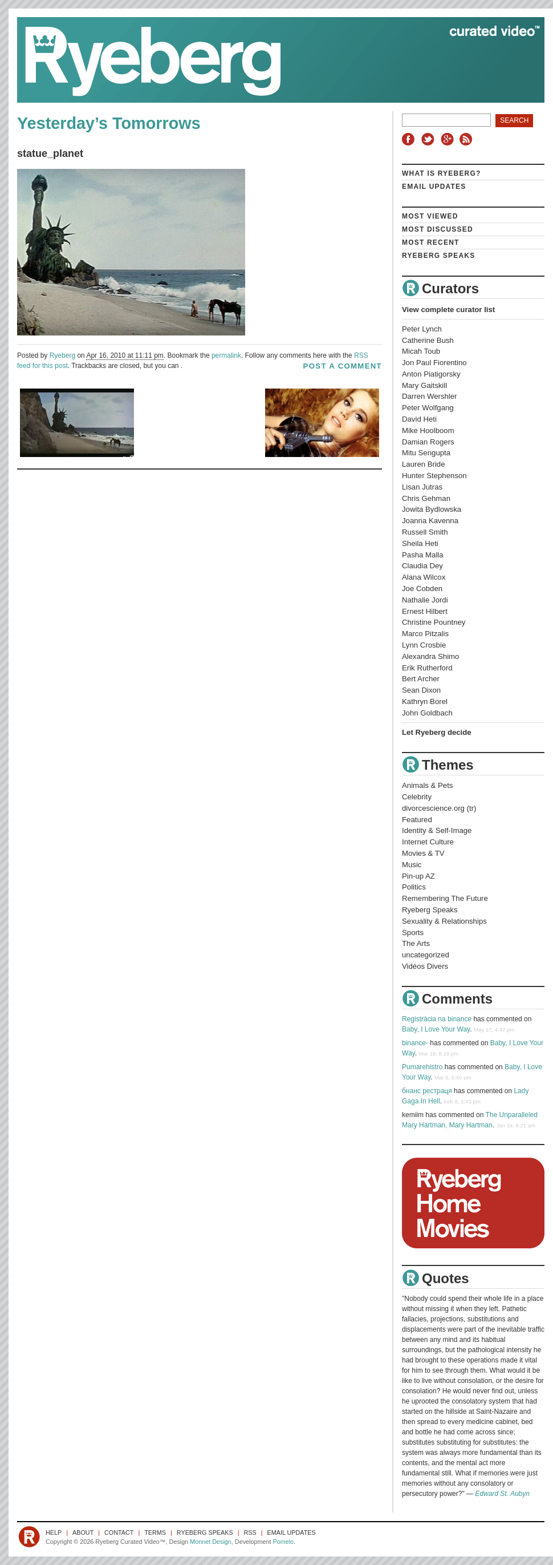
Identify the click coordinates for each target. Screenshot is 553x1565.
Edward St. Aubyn (502, 1494)
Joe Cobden (422, 588)
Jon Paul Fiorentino (434, 362)
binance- (415, 1043)
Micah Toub (421, 351)
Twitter (429, 139)
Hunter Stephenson (434, 475)
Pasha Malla (423, 555)
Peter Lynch (422, 329)
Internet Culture (428, 842)
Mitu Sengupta (426, 452)
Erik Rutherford (427, 668)
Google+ (448, 139)
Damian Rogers (428, 442)
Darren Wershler (429, 396)
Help (54, 1532)
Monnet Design (210, 1541)
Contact (118, 1532)
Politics (414, 887)
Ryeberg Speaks (438, 256)
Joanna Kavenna (430, 520)
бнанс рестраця (427, 1091)
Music (411, 864)
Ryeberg (62, 355)
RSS (467, 139)
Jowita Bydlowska (431, 509)
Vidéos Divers (425, 966)
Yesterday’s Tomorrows (109, 123)
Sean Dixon (421, 690)
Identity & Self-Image (436, 830)
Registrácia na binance (436, 1019)
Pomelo (283, 1541)
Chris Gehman (426, 498)
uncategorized (425, 955)
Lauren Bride (423, 464)
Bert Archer (421, 678)
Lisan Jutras (422, 487)
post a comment (342, 366)
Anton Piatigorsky (431, 374)
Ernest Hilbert (425, 611)
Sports (413, 932)
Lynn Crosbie (424, 645)
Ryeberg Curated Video (269, 60)
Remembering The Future (445, 898)
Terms (155, 1532)
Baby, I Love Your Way (436, 1029)
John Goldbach (427, 713)
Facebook (410, 139)
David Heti (419, 419)
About (82, 1532)
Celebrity (417, 796)
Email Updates (434, 187)
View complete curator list (448, 309)
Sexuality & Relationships (444, 921)
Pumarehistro (422, 1067)
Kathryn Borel (425, 701)
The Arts (416, 943)
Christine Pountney (433, 622)
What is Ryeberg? (441, 173)
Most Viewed (430, 216)
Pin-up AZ (418, 876)
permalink (226, 355)
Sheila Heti (420, 543)
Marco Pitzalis (425, 633)
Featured (417, 819)
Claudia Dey (422, 565)
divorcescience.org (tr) (439, 808)
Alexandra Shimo (430, 656)
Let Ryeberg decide (436, 732)
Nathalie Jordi (425, 600)
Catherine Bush (428, 340)
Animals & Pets (427, 785)
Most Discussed (437, 229)
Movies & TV (423, 853)
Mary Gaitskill (424, 385)
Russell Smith (425, 532)
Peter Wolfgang (428, 407)
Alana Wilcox (423, 577)
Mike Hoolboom (428, 430)
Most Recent (431, 242)
